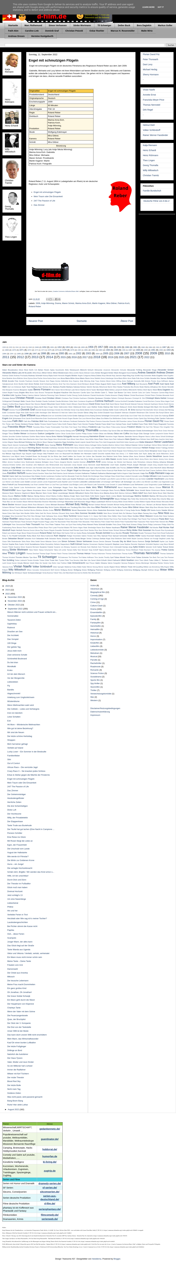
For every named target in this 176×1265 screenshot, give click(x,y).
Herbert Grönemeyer (133, 448)
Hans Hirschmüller (59, 439)
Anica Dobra (96, 375)
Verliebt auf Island (15, 748)
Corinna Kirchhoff (120, 401)
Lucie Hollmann (164, 484)
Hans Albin (18, 439)
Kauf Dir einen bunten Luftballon (21, 1042)
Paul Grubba (122, 519)
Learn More (148, 7)
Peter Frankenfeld (126, 522)
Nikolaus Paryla (131, 513)
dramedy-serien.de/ (50, 1183)
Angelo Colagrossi (84, 375)
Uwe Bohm (52, 563)
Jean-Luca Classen (53, 459)
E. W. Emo (130, 410)
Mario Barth (148, 493)
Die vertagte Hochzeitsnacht (19, 868)
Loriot (81, 484)
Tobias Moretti (119, 557)
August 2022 (14, 1109)
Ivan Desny (120, 454)
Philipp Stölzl (166, 524)
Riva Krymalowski (167, 530)
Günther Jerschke (8, 436)
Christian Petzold (74, 31)
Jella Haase (110, 459)
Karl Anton (118, 470)
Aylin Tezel (26, 387)
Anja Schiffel (135, 375)
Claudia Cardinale (48, 401)
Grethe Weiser (20, 433)
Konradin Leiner (137, 476)
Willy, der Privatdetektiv (17, 817)
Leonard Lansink (36, 482)
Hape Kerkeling (68, 442)
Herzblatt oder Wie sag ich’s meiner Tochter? (27, 918)
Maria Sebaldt (140, 490)
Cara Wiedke (95, 392)
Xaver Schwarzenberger (32, 573)
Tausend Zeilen (14, 620)
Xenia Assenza (47, 573)
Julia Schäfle (111, 468)
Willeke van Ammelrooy (151, 567)
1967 (164, 347)
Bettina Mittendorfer (130, 390)
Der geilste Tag (13, 647)
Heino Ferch (7, 445)
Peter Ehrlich (115, 522)
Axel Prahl (153, 383)
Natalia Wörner (168, 510)
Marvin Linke (7, 499)
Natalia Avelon (156, 510)
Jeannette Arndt (99, 459)
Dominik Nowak (40, 410)
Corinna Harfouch (104, 401)
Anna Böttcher (18, 378)
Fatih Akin (13, 31)
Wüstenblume (13, 701)
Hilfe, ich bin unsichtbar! (17, 876)
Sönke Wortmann (82, 25)
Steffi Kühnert (76, 544)
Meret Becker (8, 504)
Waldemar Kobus (70, 567)
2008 (138, 353)
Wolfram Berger (153, 570)
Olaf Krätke (103, 516)
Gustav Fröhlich (92, 433)
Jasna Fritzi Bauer (39, 459)
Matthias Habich (57, 499)
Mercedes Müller (168, 502)
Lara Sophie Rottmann (75, 479)
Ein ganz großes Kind (16, 988)
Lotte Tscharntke (99, 484)
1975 (50, 350)
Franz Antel (106, 424)
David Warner (115, 404)
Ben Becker (163, 387)
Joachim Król (93, 461)
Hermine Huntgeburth (42, 36)
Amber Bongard (101, 373)
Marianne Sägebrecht (22, 493)
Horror (93, 636)
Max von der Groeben (14, 502)
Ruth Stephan (60, 536)
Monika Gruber (48, 510)
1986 (123, 350)
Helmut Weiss (157, 445)
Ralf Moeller (154, 527)
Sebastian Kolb (42, 538)
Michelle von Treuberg (69, 507)
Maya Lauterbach (98, 502)
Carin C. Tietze (107, 392)
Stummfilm (95, 687)
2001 (70, 354)
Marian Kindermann (153, 490)
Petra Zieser (117, 524)
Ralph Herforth (17, 530)
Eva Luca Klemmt (85, 418)
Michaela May (42, 507)
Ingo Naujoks (27, 454)
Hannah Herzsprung (81, 436)
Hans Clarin (39, 439)
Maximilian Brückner (41, 502)
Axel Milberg (128, 383)
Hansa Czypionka (55, 442)
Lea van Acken (140, 479)
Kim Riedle (83, 476)
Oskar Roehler (96, 31)
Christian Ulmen (53, 398)
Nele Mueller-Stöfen (28, 513)
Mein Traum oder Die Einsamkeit (48, 196)
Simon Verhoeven (58, 25)
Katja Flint (144, 473)
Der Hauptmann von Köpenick (20, 1004)
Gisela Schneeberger (144, 431)
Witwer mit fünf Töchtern (18, 1073)
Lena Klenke (169, 479)
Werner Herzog (92, 567)
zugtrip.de (50, 1171)
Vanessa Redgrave (128, 563)
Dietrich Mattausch (120, 407)
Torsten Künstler (33, 560)
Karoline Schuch (32, 473)
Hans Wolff (150, 439)
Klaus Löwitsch (125, 476)
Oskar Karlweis (168, 516)
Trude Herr (54, 560)
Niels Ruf (122, 513)
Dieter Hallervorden (61, 407)
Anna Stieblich (95, 378)
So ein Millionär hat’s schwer (20, 1066)
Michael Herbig (150, 69)
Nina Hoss (163, 513)
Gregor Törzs (7, 433)
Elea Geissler (78, 413)
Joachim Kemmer (79, 462)
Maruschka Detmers (166, 496)
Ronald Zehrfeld (103, 533)
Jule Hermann (27, 468)
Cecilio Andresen (84, 395)
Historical (94, 633)
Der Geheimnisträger (16, 794)
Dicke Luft (11, 810)
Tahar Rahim (33, 550)
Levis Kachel (62, 482)
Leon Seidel (25, 482)
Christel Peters (150, 395)
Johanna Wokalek (166, 462)
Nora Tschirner (70, 516)
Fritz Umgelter (165, 427)
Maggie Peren (67, 487)
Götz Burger (134, 433)
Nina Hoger (153, 513)
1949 (37, 347)
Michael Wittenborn (28, 507)
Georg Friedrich (49, 431)
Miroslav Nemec (164, 507)
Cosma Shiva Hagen (162, 401)
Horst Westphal (151, 451)
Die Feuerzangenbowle (17, 1015)
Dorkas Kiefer (108, 410)
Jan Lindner (87, 456)
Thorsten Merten (22, 557)
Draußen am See (14, 631)
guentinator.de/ (50, 1139)
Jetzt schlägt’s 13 (14, 895)
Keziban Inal (59, 476)
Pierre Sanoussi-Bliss (30, 527)
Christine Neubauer (95, 398)
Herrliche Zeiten (14, 802)
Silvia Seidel (35, 541)
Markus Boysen (8, 496)
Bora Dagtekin (144, 25)
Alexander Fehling (134, 370)
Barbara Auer (36, 387)
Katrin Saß (14, 476)
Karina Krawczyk (108, 470)
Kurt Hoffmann (38, 479)
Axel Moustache (141, 384)
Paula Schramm (27, 522)
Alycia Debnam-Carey (87, 373)
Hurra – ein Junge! (15, 864)
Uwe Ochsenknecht (76, 563)
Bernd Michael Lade (67, 390)
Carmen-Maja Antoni (166, 392)
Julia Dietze (47, 468)
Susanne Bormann (32, 547)
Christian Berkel (8, 398)
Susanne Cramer (46, 547)
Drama (58, 303)
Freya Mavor (105, 427)
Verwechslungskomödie (100, 693)
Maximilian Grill (71, 502)
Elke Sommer (150, 413)
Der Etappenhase (15, 821)
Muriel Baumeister (79, 510)
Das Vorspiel (12, 639)
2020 (121, 357)
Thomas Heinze (83, 553)
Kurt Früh (28, 479)
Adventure (94, 589)
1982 (93, 350)
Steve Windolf (169, 544)
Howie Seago (162, 451)
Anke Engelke (157, 375)
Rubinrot (11, 627)
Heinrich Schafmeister (20, 445)
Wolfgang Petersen (95, 570)
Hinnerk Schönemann (85, 451)
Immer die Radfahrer (16, 1070)
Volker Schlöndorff (151, 130)
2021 (133, 357)
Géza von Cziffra (121, 433)
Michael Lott (150, 504)
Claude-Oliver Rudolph (33, 401)
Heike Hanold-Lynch (131, 442)
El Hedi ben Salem (66, 413)
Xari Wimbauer (17, 573)
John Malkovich (39, 465)
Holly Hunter (98, 451)
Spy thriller (95, 683)
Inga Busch (16, 454)
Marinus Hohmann (125, 493)
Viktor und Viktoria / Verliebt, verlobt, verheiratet (28, 953)
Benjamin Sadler (26, 390)
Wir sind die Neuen (15, 732)
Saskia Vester (160, 536)
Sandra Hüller (134, 536)
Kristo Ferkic (12, 479)
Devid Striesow (27, 407)
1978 (64, 350)
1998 (43, 353)
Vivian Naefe (149, 89)
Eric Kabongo (164, 416)
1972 (29, 350)
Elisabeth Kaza (108, 413)
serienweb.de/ (50, 1219)
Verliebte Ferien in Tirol (17, 914)
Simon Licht (56, 541)
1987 (130, 350)
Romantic (94, 670)
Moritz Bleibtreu (62, 510)
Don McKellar (65, 410)
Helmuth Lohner (168, 445)
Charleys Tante (13, 1008)
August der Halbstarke (17, 852)
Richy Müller (132, 530)
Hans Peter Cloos (101, 439)
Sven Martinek (92, 547)
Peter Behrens (96, 522)
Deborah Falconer (137, 404)
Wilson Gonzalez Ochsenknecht (38, 570)
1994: (12, 354)
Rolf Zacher (66, 533)
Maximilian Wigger (84, 502)
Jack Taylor (143, 454)
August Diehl (106, 384)
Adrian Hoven (43, 370)
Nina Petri (27, 516)
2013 (35, 357)
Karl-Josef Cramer (148, 470)
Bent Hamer (55, 390)
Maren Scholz (68, 303)
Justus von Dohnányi (11, 470)
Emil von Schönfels (55, 416)
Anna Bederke (7, 378)
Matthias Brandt (45, 499)
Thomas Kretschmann (113, 553)
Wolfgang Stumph (140, 570)
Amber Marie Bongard (117, 373)
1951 (52, 347)
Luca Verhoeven (136, 484)
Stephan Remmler (130, 544)
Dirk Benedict (164, 407)
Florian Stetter (34, 424)
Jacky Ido (151, 454)
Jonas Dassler (77, 465)
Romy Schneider (88, 533)
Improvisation (96, 639)
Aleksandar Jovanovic (102, 370)
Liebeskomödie (94, 482)
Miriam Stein (144, 507)
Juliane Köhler (132, 467)
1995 (19, 354)
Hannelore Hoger (111, 436)
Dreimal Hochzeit (14, 891)
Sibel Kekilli (127, 538)
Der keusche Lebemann (17, 980)
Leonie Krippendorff (50, 482)
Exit (9, 721)
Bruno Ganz (34, 392)
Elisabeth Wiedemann (137, 413)
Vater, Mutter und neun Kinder (20, 1062)
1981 (86, 350)
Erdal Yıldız (137, 416)
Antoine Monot (105, 381)
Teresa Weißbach (132, 550)
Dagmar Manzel (25, 404)
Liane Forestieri (73, 482)
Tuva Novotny (74, 560)
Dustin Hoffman (119, 410)
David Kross (94, 404)
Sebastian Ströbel (68, 538)
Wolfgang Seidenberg (124, 570)
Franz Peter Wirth (146, 424)
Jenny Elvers (144, 459)
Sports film (95, 680)
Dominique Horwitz (53, 410)
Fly (8, 686)
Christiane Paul (66, 398)
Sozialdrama (35, 544)
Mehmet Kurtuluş (112, 502)
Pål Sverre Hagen (76, 527)
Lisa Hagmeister (164, 482)
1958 (111, 347)
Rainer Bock (101, 527)
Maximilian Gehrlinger (57, 502)
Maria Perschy (114, 490)
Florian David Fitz (151, 54)
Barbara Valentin (86, 387)
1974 (43, 350)
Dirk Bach (155, 407)
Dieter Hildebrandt (74, 407)
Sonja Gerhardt (152, 541)
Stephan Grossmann (90, 544)
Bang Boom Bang (15, 1101)
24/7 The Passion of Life (44, 201)
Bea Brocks (135, 387)
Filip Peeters (90, 421)
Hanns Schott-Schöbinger (164, 436)
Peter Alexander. (84, 522)
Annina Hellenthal (61, 381)
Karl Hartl (138, 470)
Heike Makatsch (146, 442)
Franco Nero (72, 424)
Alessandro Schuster (118, 370)
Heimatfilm (95, 629)
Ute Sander (43, 563)
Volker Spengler (58, 567)
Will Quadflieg (138, 567)
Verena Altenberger (142, 563)
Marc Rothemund (33, 25)
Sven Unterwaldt (116, 547)
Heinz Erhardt (149, 150)
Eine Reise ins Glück (16, 837)
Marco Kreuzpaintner (140, 487)
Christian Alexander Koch (165, 395)
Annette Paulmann (26, 381)
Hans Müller (89, 439)
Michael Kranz (130, 504)
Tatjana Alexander (105, 550)
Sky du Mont (125, 541)
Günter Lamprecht (156, 433)
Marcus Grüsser (155, 487)
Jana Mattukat (108, 456)
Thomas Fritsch (55, 553)
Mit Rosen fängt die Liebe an (20, 841)
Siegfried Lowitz (164, 538)
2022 (147, 357)
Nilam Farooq (143, 513)
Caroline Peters (21, 395)
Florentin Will (114, 421)
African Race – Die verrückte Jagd (22, 767)
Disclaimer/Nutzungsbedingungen (105, 708)
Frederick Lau (94, 427)
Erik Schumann (15, 418)
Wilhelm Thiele (127, 567)
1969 (7, 350)
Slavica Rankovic (138, 541)
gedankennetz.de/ (49, 1129)
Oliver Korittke (133, 516)
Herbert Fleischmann (118, 448)
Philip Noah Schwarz (129, 524)
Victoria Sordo (169, 563)
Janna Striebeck (139, 456)
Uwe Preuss (90, 563)
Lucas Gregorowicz (150, 484)
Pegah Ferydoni (38, 522)
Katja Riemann (150, 145)
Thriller (93, 690)
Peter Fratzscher (139, 522)
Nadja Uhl (145, 510)
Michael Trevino (14, 507)
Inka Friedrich (48, 454)
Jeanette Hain (67, 459)
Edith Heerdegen (41, 413)
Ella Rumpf (160, 413)
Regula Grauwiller (55, 530)
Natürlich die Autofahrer (17, 1054)
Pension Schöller (14, 833)
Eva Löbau (96, 418)
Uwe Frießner (62, 563)
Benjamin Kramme (12, 390)
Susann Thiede (7, 547)
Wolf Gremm (55, 570)
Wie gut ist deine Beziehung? (20, 728)
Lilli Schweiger (126, 482)
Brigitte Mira (24, 392)
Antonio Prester (150, 381)
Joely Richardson (139, 462)
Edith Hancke (30, 413)
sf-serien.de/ (50, 1187)
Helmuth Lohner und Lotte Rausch (14, 448)
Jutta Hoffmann (27, 470)
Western (94, 700)
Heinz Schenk (79, 445)
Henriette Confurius (49, 448)
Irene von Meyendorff (63, 454)
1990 (146, 350)
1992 (161, 350)
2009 (38, 303)
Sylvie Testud (162, 547)
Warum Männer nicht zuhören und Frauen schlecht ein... (32, 612)
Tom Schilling (8, 560)
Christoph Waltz (18, 401)
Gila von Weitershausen (126, 431)
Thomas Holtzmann (98, 553)
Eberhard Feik (141, 410)
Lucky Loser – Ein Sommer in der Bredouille (26, 751)
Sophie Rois (14, 544)
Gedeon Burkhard (36, 431)
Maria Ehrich (90, 490)
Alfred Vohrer (47, 373)
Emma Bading (90, 416)
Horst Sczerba (139, 451)
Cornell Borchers (149, 401)
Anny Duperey (74, 381)
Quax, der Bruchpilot (16, 1019)
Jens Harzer (153, 459)
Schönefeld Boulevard (17, 658)
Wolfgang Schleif (110, 570)
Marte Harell (80, 496)
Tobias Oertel (130, 557)
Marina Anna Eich (83, 303)
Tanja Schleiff (93, 550)
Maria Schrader (127, 490)
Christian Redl (40, 398)
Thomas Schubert (8, 557)
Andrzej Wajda (48, 375)
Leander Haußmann (155, 479)
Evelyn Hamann (127, 418)
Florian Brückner (138, 421)
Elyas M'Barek (27, 415)
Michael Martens (162, 504)
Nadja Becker (135, 510)
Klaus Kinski (115, 476)
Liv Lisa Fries (54, 484)
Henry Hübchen (79, 448)
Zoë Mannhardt (68, 573)
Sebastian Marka (55, 538)
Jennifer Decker (122, 459)
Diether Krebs (97, 407)
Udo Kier (83, 560)
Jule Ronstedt (37, 468)
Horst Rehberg (128, 451)
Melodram (94, 653)
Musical (93, 656)
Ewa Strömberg (149, 418)
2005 (105, 353)
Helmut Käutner (131, 445)
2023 (7, 590)
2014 (49, 357)
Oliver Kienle (122, 516)
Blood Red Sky (13, 1081)
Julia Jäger (90, 468)
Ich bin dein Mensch (16, 674)
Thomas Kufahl (127, 553)
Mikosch (11, 976)
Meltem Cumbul (133, 502)
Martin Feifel (89, 496)
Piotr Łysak (53, 527)
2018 (96, 357)
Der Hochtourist (14, 814)
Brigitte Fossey (13, 392)
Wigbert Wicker (114, 567)
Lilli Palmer (115, 482)
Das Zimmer (39, 205)
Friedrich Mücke (134, 427)
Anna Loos (56, 378)
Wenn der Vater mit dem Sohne (21, 1011)
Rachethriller (96, 663)
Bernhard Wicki (103, 390)
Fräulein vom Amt (15, 965)
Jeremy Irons (163, 459)
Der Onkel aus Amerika (17, 973)
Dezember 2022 (15, 597)
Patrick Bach (78, 519)
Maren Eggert (21, 490)
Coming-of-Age (97, 599)
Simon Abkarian (46, 541)
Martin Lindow (111, 496)
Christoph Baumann (125, 398)
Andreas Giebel (7, 375)
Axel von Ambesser (14, 387)
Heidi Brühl (120, 442)
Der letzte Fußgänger (16, 1046)
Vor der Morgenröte (15, 678)
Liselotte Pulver (43, 484)
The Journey (156, 550)
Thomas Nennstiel (151, 105)
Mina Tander (123, 507)
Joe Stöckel (118, 462)
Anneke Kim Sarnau (158, 378)
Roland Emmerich (33, 533)
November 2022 (15, 601)
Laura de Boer (121, 479)
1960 (127, 347)
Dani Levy (147, 64)
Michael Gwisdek (107, 504)
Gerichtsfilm (95, 626)
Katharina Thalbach (89, 473)
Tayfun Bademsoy (118, 550)
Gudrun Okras (60, 433)
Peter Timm (45, 524)
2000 (61, 353)
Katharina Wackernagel (107, 473)
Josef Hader (114, 465)
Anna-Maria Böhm (120, 378)
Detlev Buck (124, 25)
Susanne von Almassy (62, 547)
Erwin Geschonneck (50, 418)
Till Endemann (63, 557)
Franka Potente (95, 424)
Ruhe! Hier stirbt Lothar (17, 1105)
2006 (117, 353)
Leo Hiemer (6, 482)
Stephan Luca (118, 544)
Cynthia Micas (14, 404)
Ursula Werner (23, 563)
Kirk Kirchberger (93, 476)
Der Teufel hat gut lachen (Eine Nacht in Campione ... (30, 829)
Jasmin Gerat (168, 456)
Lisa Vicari (34, 484)
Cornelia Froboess (134, 401)
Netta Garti (39, 513)
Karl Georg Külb (129, 470)
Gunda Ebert (70, 433)
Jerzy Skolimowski (27, 462)
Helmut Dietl (149, 125)
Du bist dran (12, 662)
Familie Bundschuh (152, 190)
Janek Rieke (117, 456)
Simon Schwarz (69, 541)
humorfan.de (49, 1156)
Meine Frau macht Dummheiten (21, 984)
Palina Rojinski (58, 519)
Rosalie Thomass (130, 533)
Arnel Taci (62, 384)
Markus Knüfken (57, 496)
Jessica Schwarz (42, 462)
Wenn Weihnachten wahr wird (20, 705)
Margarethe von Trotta (62, 490)
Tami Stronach (82, 550)
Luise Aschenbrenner (28, 487)
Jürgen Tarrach (60, 470)
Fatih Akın (27, 421)
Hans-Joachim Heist (162, 439)
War (92, 697)
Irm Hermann (86, 454)
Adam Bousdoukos (10, 370)
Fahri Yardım (160, 418)
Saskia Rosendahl (147, 536)
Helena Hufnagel (91, 445)
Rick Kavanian (144, 530)
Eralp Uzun (129, 416)
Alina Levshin (74, 373)
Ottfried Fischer (25, 519)
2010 (167, 353)
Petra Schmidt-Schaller (103, 524)
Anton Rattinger (127, 381)
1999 (52, 353)
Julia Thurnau (121, 468)
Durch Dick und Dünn (16, 880)
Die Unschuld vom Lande (18, 849)
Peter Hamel (150, 522)
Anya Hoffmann (162, 381)
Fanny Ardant (7, 421)
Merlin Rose (32, 504)
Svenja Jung (127, 547)
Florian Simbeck (21, 424)
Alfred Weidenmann (61, 373)
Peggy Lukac (49, 522)
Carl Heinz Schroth (130, 392)
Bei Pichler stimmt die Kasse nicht (22, 926)
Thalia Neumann (145, 550)
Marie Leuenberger (60, 493)
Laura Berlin (110, 479)
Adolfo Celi (33, 370)
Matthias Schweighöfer (102, 498)
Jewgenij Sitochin (66, 462)
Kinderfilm (94, 643)
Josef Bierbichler (103, 465)
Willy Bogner (165, 567)
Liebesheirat (12, 903)
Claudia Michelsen (61, 401)
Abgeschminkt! (13, 693)
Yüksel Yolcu (57, 573)
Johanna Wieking (152, 462)
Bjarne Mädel (152, 390)
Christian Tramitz (151, 175)
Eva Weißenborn (116, 418)
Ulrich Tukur (148, 560)
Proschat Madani (63, 527)
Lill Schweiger (106, 482)
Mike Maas (91, 507)
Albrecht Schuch (87, 370)
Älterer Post (127, 321)
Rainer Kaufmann (113, 527)
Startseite (13, 25)
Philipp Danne (142, 524)
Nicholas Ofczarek (58, 513)
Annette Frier (13, 381)
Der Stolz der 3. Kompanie (19, 1023)
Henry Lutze (90, 448)
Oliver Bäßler (112, 516)
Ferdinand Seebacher (77, 421)
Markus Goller (165, 25)
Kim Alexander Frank (71, 476)
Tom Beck (152, 557)
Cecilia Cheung (71, 395)
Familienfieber (13, 755)
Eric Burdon (146, 416)
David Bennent (83, 404)
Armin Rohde (34, 384)
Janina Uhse (128, 456)
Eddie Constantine (8, 413)
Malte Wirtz (147, 31)
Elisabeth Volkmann (122, 413)
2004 (98, 354)
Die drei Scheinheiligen (17, 806)
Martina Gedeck (141, 496)
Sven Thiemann (103, 547)
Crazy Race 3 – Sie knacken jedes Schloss (26, 771)
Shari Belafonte (116, 538)
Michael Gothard (94, 504)
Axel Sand (164, 384)
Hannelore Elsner (97, 436)
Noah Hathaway (47, 516)
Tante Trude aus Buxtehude (19, 825)
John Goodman (27, 465)
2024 (7, 586)
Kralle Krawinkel (163, 476)
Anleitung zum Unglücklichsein (20, 697)
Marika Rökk (89, 493)
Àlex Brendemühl (94, 573)
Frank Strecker (82, 424)
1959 (119, 347)
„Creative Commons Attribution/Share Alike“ (65, 291)
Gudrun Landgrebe (46, 433)
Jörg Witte (36, 470)
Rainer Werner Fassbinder (155, 135)
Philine (10, 907)
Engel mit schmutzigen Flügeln (47, 192)
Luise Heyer (42, 487)
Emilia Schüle (67, 416)
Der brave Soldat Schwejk (18, 996)
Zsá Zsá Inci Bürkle (81, 573)
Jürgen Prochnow (48, 470)
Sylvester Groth (151, 547)
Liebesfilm (83, 482)
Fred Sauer (73, 427)
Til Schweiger (104, 25)
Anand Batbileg (131, 373)
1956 (90, 347)
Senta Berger (80, 538)
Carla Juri (141, 392)
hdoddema (96, 1259)
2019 (110, 357)
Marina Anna (98, 493)
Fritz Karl (145, 427)
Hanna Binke (51, 436)
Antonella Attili (139, 381)
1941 (17, 347)
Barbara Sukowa (73, 387)
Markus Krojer (69, 496)
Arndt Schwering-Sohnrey (49, 384)
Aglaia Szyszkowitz (57, 370)
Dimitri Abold (132, 407)
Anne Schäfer (145, 378)
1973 (36, 350)
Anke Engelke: (168, 375)
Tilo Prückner (73, 557)
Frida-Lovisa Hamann (119, 427)
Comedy (94, 595)
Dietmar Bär (108, 407)
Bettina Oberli (142, 390)
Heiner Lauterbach (164, 442)
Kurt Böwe (21, 479)
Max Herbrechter (142, 499)
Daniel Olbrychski (48, 404)
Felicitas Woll (37, 421)
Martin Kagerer (98, 303)
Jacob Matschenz (162, 454)
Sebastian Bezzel (15, 538)
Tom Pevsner (169, 557)
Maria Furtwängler (102, 490)
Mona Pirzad (14, 510)
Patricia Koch (124, 303)
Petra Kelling (77, 524)
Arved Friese (95, 384)
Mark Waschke (168, 493)
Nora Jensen (58, 516)
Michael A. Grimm (43, 504)
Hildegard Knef (62, 451)
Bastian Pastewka (123, 387)
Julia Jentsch (79, 467)
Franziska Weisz (39, 427)
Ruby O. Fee (7, 536)
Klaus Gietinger (105, 476)
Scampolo (11, 938)
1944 (23, 347)
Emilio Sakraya (79, 416)
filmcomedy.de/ (49, 1215)
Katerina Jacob (62, 473)
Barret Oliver (112, 387)
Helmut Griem (120, 445)
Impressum (95, 715)
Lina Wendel (145, 482)
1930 (4, 347)
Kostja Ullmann (150, 476)
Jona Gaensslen (66, 465)
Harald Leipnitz (80, 442)
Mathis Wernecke (33, 499)
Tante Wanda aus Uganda (18, 949)
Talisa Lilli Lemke (60, 550)
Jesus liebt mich (14, 651)
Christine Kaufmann (80, 398)
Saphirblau (12, 624)
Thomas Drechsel (32, 553)
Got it (161, 7)
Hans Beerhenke (29, 439)
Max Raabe (152, 499)
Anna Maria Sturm (82, 378)
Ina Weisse (6, 454)
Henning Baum (34, 448)
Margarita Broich (79, 490)
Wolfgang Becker (66, 570)
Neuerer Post (36, 321)
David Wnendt (125, 404)
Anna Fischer (38, 378)
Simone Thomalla (112, 541)
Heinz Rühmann (150, 155)
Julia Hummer (56, 468)
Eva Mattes (105, 418)
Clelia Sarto (73, 401)
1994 (4, 354)
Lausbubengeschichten (17, 922)
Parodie (93, 660)
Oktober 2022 (14, 605)
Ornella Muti (157, 516)
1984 (108, 350)
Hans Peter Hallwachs (116, 439)
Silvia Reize (26, 541)
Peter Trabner (54, 524)
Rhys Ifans (98, 530)
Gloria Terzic (158, 431)
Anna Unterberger (107, 378)
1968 (172, 347)
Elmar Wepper (15, 416)
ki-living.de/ (49, 1162)
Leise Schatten (13, 717)
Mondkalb (11, 666)
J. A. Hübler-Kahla (131, 454)
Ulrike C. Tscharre (161, 560)
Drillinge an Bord (14, 1050)
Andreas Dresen (16, 36)
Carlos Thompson (152, 392)
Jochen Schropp (107, 462)
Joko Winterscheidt (52, 465)
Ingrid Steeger (37, 454)
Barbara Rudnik (59, 387)
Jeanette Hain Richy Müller (83, 459)
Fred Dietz (65, 427)
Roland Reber (35, 306)
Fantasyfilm (95, 622)
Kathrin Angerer (122, 473)
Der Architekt (13, 635)
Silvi (9, 759)
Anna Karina (47, 378)
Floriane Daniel (45, 424)
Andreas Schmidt (35, 375)
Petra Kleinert (87, 524)
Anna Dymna (28, 378)
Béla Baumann (74, 392)
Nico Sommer (81, 513)
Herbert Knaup (148, 448)
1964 (150, 347)
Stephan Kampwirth (105, 544)
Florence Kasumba (102, 421)
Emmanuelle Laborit (117, 416)
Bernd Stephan (80, 390)
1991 (153, 350)
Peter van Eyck (66, 524)
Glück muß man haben (17, 887)
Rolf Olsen (57, 533)
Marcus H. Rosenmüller (123, 31)
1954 (75, 347)
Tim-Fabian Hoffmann (86, 557)
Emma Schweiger (103, 416)
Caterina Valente (33, 395)
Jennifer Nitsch (133, 459)
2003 (88, 353)
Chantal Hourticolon (97, 395)
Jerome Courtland (14, 462)
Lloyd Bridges (73, 484)
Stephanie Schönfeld (145, 544)
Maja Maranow (79, 487)
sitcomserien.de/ (49, 1191)
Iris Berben (75, 454)
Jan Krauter (77, 456)
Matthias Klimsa (70, 499)
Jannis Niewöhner (154, 456)
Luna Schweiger (54, 487)
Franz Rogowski (159, 424)
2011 (5, 357)
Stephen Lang (158, 544)
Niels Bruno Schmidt (111, 513)
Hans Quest (130, 439)
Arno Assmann (71, 384)
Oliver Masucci (146, 516)
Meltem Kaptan (145, 502)
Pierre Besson (17, 527)
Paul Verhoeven (153, 519)
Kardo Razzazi (96, 470)
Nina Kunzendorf (17, 516)
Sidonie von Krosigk (151, 538)
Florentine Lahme (125, 421)
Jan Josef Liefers (66, 456)
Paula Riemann (15, 522)
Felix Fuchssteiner (51, 421)
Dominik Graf (52, 31)
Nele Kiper (16, 513)
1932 (10, 347)
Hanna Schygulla (64, 436)
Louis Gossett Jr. (111, 484)
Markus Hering (33, 496)
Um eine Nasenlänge (16, 899)
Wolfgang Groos (80, 570)
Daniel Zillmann (71, 404)
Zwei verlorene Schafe (17, 655)
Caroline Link (32, 31)
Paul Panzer (142, 519)
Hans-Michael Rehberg (23, 442)
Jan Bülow (54, 456)
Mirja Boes (154, 507)
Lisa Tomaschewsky (22, 484)
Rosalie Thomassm (145, 533)
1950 (44, 347)
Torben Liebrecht (21, 560)
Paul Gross (113, 519)
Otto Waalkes (46, 519)
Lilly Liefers (137, 482)
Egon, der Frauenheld (17, 845)
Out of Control (13, 763)
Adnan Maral (23, 370)
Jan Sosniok (97, 456)
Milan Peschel (101, 507)
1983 (101, 350)
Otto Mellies (35, 519)
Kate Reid (52, 473)
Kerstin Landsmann (48, 476)
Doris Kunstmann (96, 410)
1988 (138, 350)
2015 (63, 357)
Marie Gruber (47, 493)
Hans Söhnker (141, 439)
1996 (26, 353)
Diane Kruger (48, 407)
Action (93, 585)
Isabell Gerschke (98, 454)
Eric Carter (155, 416)
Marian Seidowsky (167, 490)
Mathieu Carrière (19, 499)
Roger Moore (21, 533)
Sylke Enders (139, 547)
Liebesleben (12, 682)
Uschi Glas (34, 563)
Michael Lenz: (141, 504)
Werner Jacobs (103, 567)
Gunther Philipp (81, 433)
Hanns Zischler (8, 439)
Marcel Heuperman (125, 487)
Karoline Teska (43, 473)
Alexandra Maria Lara (11, 373)
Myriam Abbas (92, 510)
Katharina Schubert (74, 473)
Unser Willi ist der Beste (17, 1031)
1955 (83, 347)
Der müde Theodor (15, 1077)
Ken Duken (36, 476)
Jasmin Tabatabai (24, 459)
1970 (14, 350)
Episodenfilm (96, 616)
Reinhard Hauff (68, 530)
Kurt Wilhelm (50, 479)
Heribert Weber (12, 451)
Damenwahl (12, 969)
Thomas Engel (44, 553)
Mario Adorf (138, 493)
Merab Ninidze (156, 502)
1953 (67, 347)
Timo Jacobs (98, 557)
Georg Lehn (70, 431)
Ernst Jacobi (26, 418)
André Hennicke (59, 375)
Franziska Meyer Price (153, 100)
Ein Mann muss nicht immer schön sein (24, 957)
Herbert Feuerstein (102, 448)
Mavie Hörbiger (121, 499)
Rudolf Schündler (19, 536)
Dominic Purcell (14, 410)
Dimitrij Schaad (144, 407)
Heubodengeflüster (15, 798)
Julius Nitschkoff (155, 468)
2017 (85, 357)
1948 (30, 347)
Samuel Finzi (106, 536)
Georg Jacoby (60, 431)
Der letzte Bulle (14, 1085)
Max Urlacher (161, 499)
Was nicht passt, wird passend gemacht (24, 1097)
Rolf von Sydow (75, 533)
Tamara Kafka (72, 550)
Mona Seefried (24, 510)
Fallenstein (170, 418)
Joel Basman (127, 462)
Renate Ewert (79, 530)
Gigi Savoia (112, 431)
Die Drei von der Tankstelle (19, 1027)
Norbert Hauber (83, 516)
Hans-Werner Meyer (40, 442)
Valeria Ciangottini (114, 563)
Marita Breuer (157, 493)
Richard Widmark (120, 530)
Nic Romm (47, 513)
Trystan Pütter (64, 560)
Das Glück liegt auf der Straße (20, 945)
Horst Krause (117, 451)
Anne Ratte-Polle (134, 378)
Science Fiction (97, 673)
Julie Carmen (144, 468)
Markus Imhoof (45, 496)
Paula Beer (164, 519)
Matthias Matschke (83, 499)
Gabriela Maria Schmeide (18, 431)
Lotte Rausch (88, 484)
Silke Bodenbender (14, 541)
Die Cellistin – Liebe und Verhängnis (23, 709)
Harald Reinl (90, 442)
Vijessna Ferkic (7, 567)
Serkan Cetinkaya (93, 538)
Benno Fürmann (42, 389)
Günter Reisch (168, 433)
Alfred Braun (37, 373)
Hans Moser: (80, 439)
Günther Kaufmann (22, 436)
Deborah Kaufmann (151, 404)
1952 (59, 347)
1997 (34, 353)
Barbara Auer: (47, 387)
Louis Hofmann (124, 484)
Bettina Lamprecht (115, 390)
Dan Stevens (35, 404)
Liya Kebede (63, 484)
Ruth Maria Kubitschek (45, 536)
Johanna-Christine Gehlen (11, 465)
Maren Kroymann (34, 490)
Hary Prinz (99, 442)
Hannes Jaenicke (125, 436)
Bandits (10, 690)
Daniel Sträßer (61, 404)
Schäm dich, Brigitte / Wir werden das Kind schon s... (30, 872)
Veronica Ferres (156, 563)
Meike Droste (123, 502)
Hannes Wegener (138, 436)
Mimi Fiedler (112, 507)
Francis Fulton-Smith (59, 424)
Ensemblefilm (96, 612)
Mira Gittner (111, 303)
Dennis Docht (163, 404)
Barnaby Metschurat (100, 387)
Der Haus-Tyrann (14, 1058)
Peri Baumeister (60, 522)
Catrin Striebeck (60, 395)
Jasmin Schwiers (9, 459)
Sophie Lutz (163, 541)
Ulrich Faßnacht (113, 560)
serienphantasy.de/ (50, 1209)
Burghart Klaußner (61, 392)
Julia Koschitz (99, 468)
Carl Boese (118, 392)
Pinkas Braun (43, 527)
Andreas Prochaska (21, 375)
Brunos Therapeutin (46, 392)
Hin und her (12, 910)
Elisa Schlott (98, 413)
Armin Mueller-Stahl (21, 384)
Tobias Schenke (142, 557)
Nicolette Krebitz (95, 513)
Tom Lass (160, 557)
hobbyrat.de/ (49, 1149)
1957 (100, 347)
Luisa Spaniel (14, 487)
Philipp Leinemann (154, 524)
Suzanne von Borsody (79, 547)
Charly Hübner (124, 395)
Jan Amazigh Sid (44, 456)
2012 (20, 357)
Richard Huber (108, 530)
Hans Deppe (48, 439)
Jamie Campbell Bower (28, 456)
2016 (74, 357)
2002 (78, 353)
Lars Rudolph (101, 479)
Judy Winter (16, 467)
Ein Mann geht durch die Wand (21, 1000)
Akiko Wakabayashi (72, 370)
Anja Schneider (145, 375)
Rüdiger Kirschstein (74, 536)
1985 (116, 350)
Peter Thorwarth (150, 59)
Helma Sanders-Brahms (105, 445)
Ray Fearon (44, 530)
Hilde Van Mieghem (49, 451)
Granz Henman (168, 431)
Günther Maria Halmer (37, 436)
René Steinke (89, 530)
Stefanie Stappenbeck (62, 544)
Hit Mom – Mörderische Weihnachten (23, 724)
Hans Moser (71, 439)
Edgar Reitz (20, 413)
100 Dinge (11, 643)
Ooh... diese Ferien (15, 934)
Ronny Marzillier (116, 533)
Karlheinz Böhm (161, 470)
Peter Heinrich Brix (161, 522)
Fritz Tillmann (154, 427)
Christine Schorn (110, 398)
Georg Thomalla (150, 165)
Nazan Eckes (7, 513)
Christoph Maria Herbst (156, 398)
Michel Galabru (54, 507)
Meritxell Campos (21, 504)
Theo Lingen (149, 160)
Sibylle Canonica (137, 538)
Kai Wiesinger (84, 470)
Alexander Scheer (165, 370)
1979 (72, 350)
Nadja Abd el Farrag (123, 510)
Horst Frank (107, 451)
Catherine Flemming (47, 395)
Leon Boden (15, 482)
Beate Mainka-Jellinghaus (149, 387)
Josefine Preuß (126, 465)
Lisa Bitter (154, 482)
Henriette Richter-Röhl (66, 448)
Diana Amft (38, 407)
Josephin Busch (163, 465)
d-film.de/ (49, 1203)
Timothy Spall (109, 557)
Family (93, 619)
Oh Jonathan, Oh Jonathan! (19, 992)
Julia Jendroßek (67, 468)
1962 (143, 347)
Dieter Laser (86, 407)
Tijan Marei (33, 557)
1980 (79, 350)
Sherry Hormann (151, 74)
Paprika (10, 930)
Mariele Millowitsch (76, 493)
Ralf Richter (164, 527)
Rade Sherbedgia (89, 527)
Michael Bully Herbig (77, 504)
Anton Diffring (116, 381)
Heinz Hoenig (49, 445)
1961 (135, 347)
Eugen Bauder (73, 418)
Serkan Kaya (105, 538)
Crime (93, 602)
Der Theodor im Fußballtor (19, 883)
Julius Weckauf (168, 468)
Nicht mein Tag (13, 1089)
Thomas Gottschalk (69, 553)
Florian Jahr (10, 424)
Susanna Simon (19, 547)
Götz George (144, 433)
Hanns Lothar (150, 436)
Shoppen (11, 740)
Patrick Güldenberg (91, 519)
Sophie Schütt (24, 544)
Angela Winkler (71, 375)
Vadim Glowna (101, 563)
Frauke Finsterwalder (52, 427)
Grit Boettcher (32, 433)
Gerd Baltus (103, 431)
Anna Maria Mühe (68, 378)
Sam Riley (97, 536)
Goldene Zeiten (14, 1093)
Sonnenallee (12, 616)
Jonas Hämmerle (89, 465)
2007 (126, 353)
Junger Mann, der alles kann (19, 942)
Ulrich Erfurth (101, 560)
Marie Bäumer (36, 493)
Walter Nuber (82, 567)
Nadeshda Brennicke (106, 510)
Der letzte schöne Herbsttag (19, 736)
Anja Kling (126, 375)
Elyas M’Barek (42, 416)
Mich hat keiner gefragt (17, 744)
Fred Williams (83, 427)
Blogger (117, 1259)
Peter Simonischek (18, 524)
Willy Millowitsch (150, 170)
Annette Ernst (149, 95)
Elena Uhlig (88, 413)
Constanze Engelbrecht (86, 401)
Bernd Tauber (91, 390)
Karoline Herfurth (16, 473)
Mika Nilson (82, 507)
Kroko (9, 670)
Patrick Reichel (103, 519)
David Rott (105, 404)
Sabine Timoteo (87, 536)
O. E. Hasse (93, 516)
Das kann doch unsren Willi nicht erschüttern (27, 1035)
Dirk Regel (148, 110)
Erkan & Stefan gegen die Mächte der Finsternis (28, 775)
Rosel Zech (157, 533)
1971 (21, 350)
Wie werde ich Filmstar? (18, 856)
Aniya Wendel (107, 375)
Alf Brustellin (27, 373)
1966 (157, 347)
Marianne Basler (8, 493)
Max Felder (132, 499)
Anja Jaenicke (117, 375)
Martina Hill (154, 496)
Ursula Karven (11, 563)
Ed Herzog (169, 410)
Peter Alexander (72, 522)
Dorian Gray (75, 410)
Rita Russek (156, 530)
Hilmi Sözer (72, 451)
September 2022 (15, 609)
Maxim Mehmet (28, 502)
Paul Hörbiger (132, 519)
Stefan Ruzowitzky (46, 544)
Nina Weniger (36, 516)
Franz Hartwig (116, 424)
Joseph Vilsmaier (140, 465)
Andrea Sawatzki (147, 372)
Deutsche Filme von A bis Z (156, 201)
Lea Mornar (130, 479)
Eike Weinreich (53, 413)
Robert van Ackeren (9, 533)
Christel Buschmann (137, 395)
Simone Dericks (98, 541)
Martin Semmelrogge (125, 496)
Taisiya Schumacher (46, 550)
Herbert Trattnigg (161, 448)
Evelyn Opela (138, 418)
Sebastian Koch (30, 538)
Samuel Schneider (120, 536)
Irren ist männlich (14, 713)
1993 (168, 350)
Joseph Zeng (152, 465)
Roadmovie (95, 666)
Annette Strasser (39, 381)
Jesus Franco (54, 462)
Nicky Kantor (70, 513)
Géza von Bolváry (106, 433)
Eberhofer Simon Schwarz (155, 410)
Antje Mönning (47, 303)
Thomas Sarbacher (167, 553)
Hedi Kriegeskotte (109, 442)
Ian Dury (171, 451)
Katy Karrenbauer (25, 476)
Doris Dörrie (84, 410)
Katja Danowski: (134, 473)
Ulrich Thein (139, 560)
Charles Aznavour (111, 395)
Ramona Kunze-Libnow (31, 530)
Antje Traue (95, 381)
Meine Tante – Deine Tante (19, 961)
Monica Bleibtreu (36, 510)
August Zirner (116, 384)
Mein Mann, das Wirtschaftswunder (22, 1039)
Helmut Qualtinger (144, 445)
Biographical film (97, 592)
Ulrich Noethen (127, 560)
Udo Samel (92, 560)
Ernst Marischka (37, 418)
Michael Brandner (58, 504)
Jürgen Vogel (72, 470)
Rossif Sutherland (167, 533)
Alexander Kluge (150, 370)
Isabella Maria (110, 454)
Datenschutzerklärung (100, 712)
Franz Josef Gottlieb (130, 424)
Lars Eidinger (90, 479)
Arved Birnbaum (83, 384)
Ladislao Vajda (61, 479)
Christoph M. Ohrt (138, 398)
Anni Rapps (50, 381)
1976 (57, 350)
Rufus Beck (31, 536)
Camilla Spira (85, 392)
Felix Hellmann (64, 421)
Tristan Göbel (44, 560)
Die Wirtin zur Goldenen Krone (20, 860)
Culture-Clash (96, 605)
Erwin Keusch (63, 418)
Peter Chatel (105, 522)
